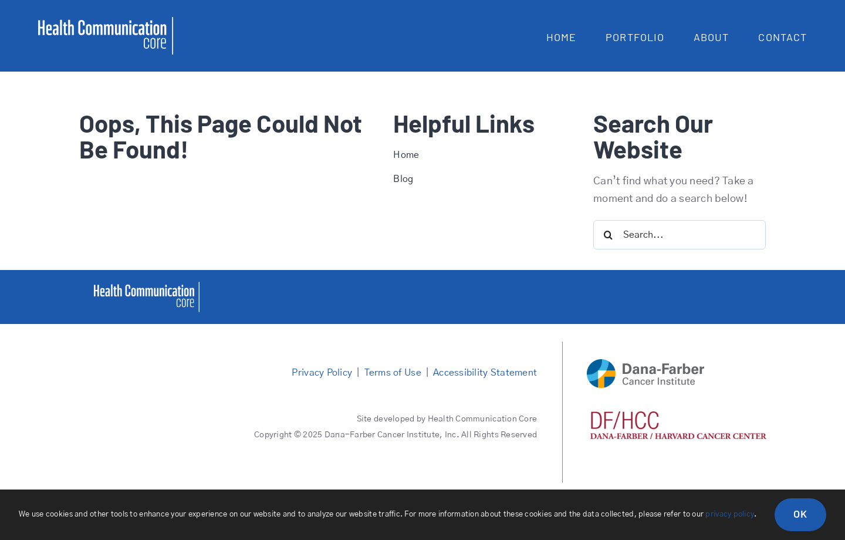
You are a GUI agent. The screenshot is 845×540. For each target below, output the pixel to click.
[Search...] (679, 234)
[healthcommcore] (147, 287)
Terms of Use (392, 372)
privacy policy (729, 514)
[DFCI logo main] (645, 364)
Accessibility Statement (485, 372)
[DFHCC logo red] (678, 416)
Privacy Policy (322, 372)
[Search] (608, 234)
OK (800, 513)
